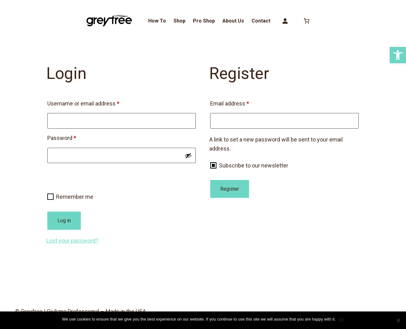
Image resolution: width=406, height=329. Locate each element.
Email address (240, 102)
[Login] (285, 21)
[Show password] (188, 155)
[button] (398, 55)
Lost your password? (72, 240)
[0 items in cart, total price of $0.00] (306, 21)
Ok (341, 319)
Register (229, 189)
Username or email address (94, 102)
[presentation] (89, 177)
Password (72, 136)
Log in (64, 221)
